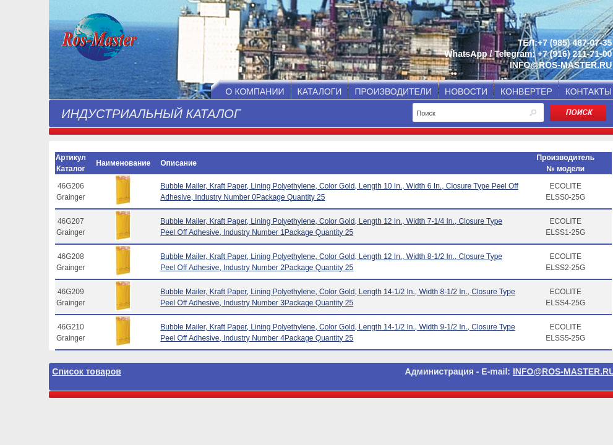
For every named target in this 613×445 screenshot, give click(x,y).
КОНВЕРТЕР (526, 91)
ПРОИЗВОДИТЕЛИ (393, 91)
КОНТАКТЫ (588, 91)
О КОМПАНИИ (255, 91)
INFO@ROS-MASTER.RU (561, 65)
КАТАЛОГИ (320, 91)
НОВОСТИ (466, 91)
